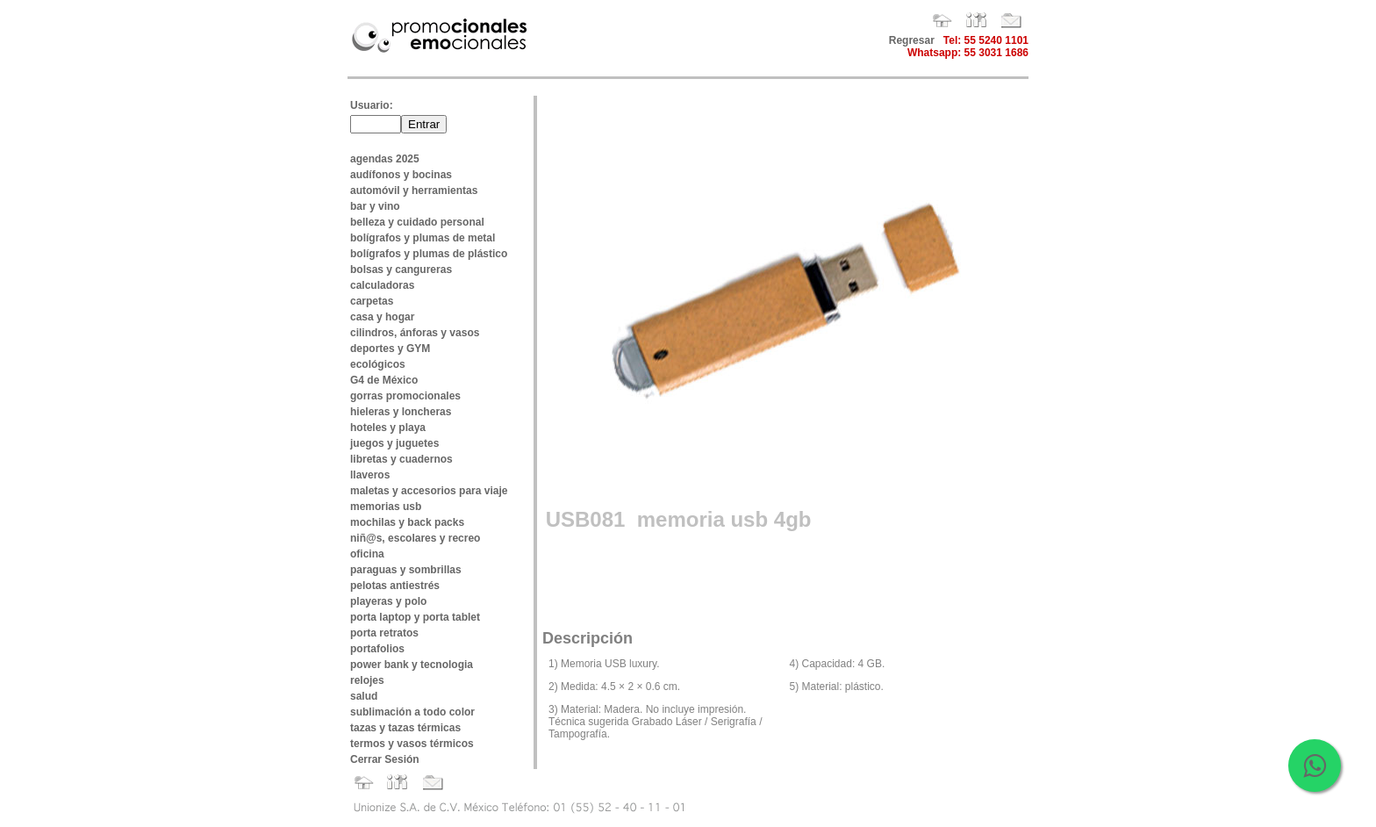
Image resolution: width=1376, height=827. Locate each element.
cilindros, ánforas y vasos (414, 333)
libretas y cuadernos (401, 459)
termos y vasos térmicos (412, 743)
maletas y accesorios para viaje (428, 491)
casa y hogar (382, 317)
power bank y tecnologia (411, 664)
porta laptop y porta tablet (415, 617)
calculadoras (382, 285)
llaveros (370, 475)
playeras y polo (388, 601)
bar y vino (375, 206)
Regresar (912, 40)
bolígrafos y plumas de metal (422, 238)
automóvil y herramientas (413, 190)
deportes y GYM (390, 348)
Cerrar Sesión (384, 759)
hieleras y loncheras (400, 412)
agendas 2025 (384, 159)
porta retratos (384, 633)
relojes (367, 680)
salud (363, 696)
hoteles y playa (388, 427)
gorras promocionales (405, 396)
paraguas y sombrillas (406, 570)
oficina (367, 554)
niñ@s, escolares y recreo (415, 538)
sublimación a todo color (412, 712)
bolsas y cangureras (401, 269)
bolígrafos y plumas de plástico (428, 254)
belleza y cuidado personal (417, 222)
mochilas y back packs (407, 522)
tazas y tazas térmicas (405, 728)
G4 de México (384, 380)
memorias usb (385, 506)
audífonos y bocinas (401, 175)
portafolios (377, 649)
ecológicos (377, 364)
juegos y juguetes (394, 443)
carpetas (371, 301)
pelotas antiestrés (395, 585)
